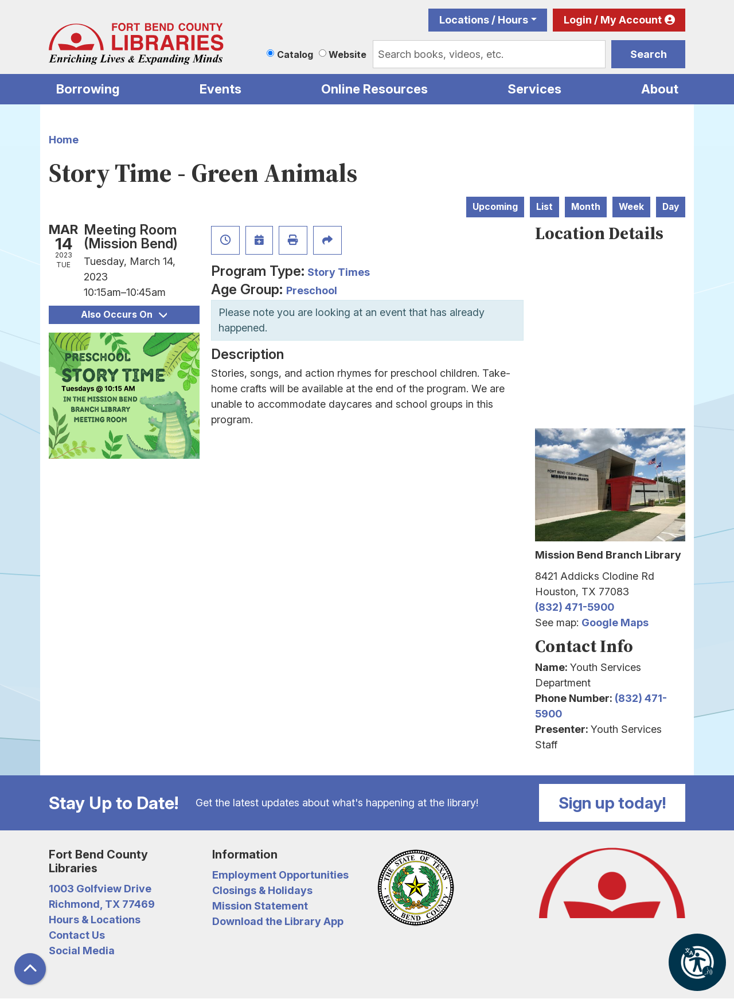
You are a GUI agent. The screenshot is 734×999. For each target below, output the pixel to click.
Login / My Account (613, 20)
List (544, 206)
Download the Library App (277, 921)
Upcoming (495, 206)
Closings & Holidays (262, 890)
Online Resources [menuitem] (374, 88)
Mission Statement (260, 906)
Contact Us (77, 935)
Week (631, 206)
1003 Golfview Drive (100, 889)
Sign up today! (612, 803)
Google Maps (615, 622)
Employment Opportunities (280, 875)
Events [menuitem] (220, 88)
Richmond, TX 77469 (102, 904)
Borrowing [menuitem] (88, 88)
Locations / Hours (483, 20)
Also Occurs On (124, 314)
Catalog (295, 54)
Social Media (82, 951)
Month (585, 206)
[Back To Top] (30, 969)
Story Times (338, 272)
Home (64, 140)
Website (347, 54)
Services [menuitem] (534, 88)
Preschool (311, 290)
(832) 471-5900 (574, 607)
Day (670, 206)
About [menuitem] (659, 88)
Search (648, 54)
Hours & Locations (94, 920)
